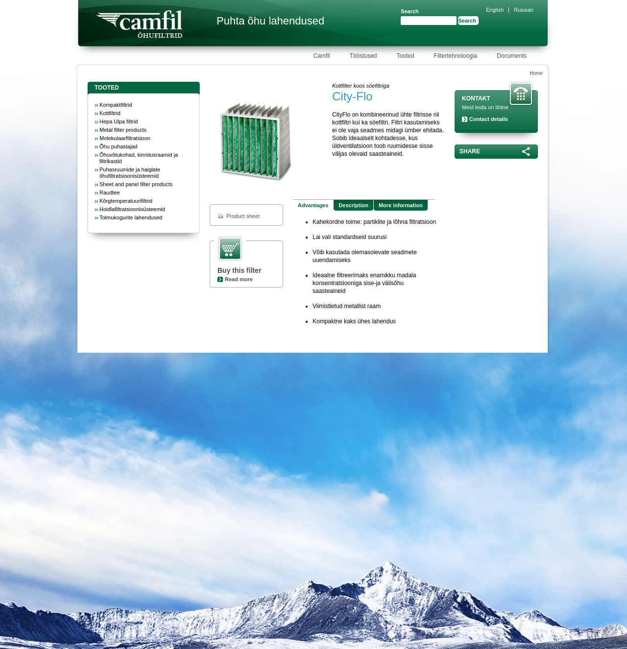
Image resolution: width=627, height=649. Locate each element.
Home (536, 73)
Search (410, 11)
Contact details (488, 119)
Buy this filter (239, 270)
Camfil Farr (139, 24)
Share (469, 151)
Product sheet (243, 216)
